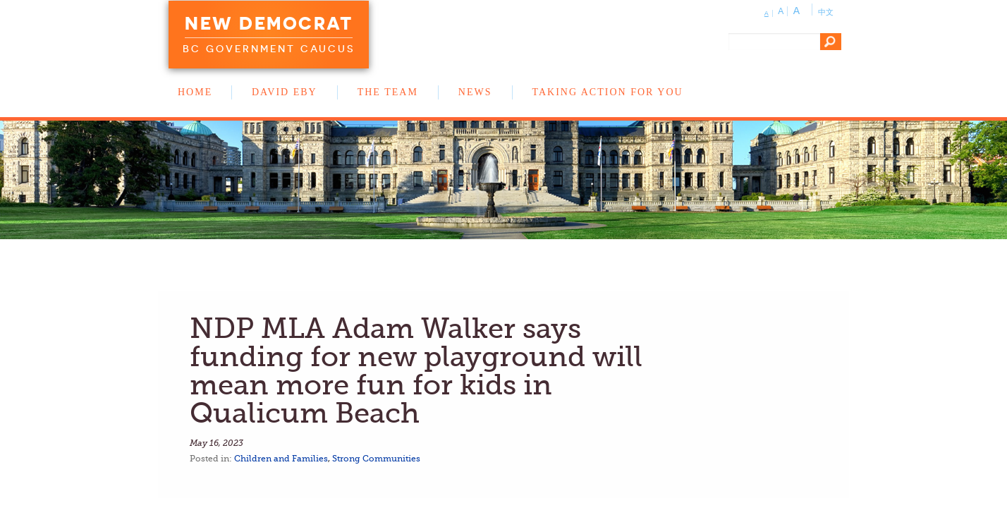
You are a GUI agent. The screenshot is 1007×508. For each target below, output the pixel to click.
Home (195, 92)
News (475, 92)
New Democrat (269, 23)
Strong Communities (376, 459)
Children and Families (281, 459)
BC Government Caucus (269, 48)
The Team (388, 92)
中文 (826, 12)
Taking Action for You (607, 92)
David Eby (284, 92)
